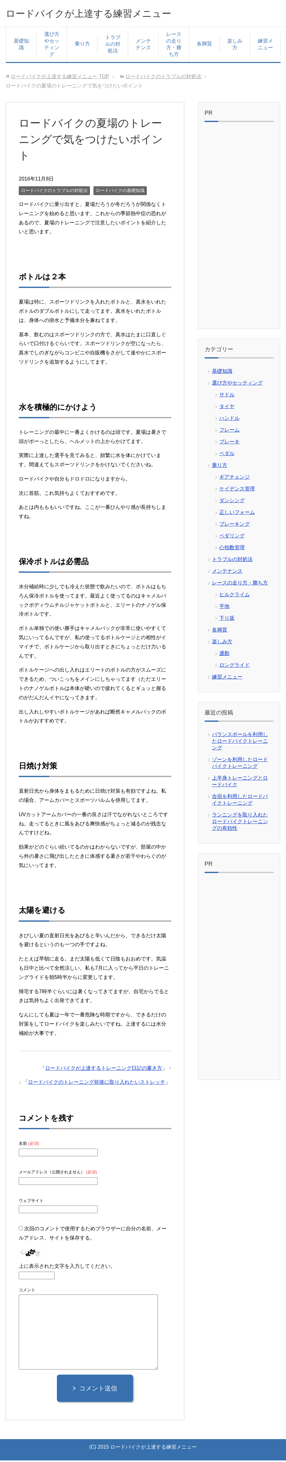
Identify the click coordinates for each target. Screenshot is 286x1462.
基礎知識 (21, 46)
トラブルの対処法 (112, 45)
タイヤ (227, 408)
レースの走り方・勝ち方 (173, 45)
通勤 (224, 655)
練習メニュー (265, 46)
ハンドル (229, 419)
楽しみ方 (234, 46)
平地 (224, 608)
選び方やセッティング (51, 45)
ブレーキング (234, 525)
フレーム (229, 431)
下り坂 (227, 619)
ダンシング (232, 502)
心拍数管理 (232, 549)
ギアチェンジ (234, 478)
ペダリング (232, 537)
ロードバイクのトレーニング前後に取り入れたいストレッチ (96, 1083)
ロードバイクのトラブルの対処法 (54, 192)
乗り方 (82, 45)
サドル (227, 396)
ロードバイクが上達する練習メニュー (105, 13)
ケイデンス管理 (237, 490)
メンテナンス (143, 46)
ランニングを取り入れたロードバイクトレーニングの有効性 (240, 823)
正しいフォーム (237, 513)
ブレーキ (229, 443)
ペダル (227, 455)
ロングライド (234, 666)
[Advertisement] (239, 228)
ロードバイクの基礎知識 (120, 192)
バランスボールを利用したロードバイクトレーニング (240, 742)
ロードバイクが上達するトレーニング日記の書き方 (103, 1069)
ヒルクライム (234, 596)
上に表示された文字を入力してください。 (67, 1267)
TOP (60, 78)
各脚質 (204, 45)
